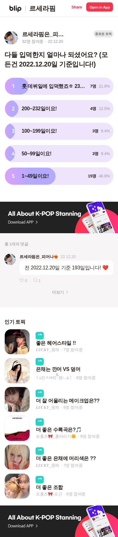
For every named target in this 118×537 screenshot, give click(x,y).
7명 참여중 (72, 349)
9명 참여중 (89, 436)
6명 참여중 (72, 407)
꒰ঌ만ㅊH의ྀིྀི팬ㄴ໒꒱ (54, 377)
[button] (76, 8)
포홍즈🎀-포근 (49, 494)
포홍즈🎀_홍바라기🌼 (56, 436)
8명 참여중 (85, 377)
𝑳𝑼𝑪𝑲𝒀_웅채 (47, 349)
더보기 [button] (58, 292)
